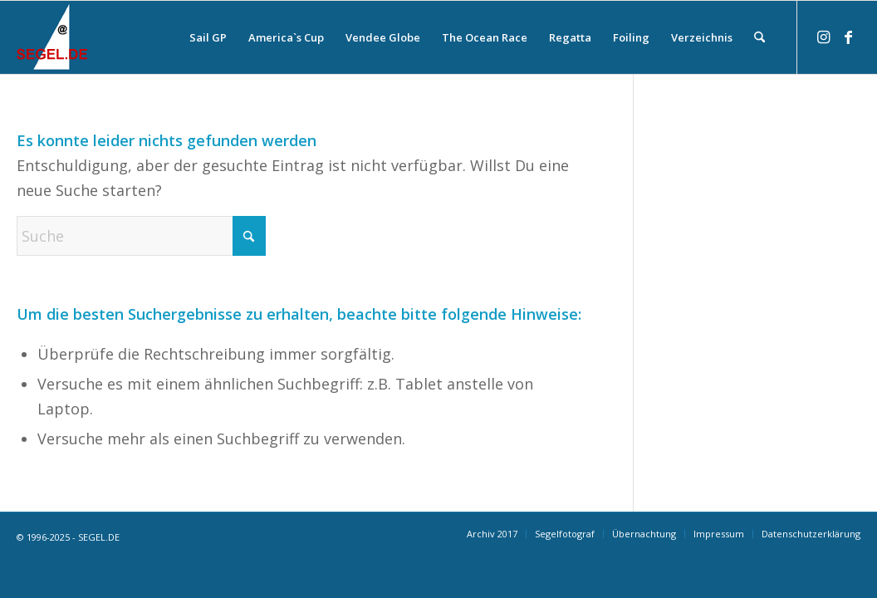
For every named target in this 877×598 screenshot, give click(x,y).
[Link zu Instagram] (823, 36)
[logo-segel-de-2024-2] (52, 37)
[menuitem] (208, 37)
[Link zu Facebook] (847, 36)
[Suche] (759, 37)
